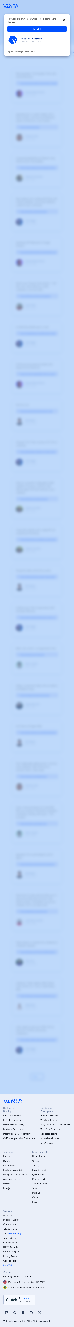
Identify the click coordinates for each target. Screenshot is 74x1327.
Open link (37, 29)
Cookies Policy (10, 1260)
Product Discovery (49, 1115)
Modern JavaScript (12, 1170)
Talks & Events (10, 1228)
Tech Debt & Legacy (50, 1129)
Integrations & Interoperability (17, 1133)
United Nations (39, 1156)
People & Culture (11, 1219)
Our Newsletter (10, 1242)
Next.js (6, 1188)
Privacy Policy (10, 1256)
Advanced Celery (11, 1179)
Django (6, 1160)
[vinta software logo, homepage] (12, 1101)
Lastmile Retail (39, 1170)
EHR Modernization (12, 1120)
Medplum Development (14, 1129)
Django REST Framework (15, 1174)
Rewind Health (39, 1179)
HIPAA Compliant (11, 1247)
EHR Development (12, 1115)
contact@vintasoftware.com (17, 1276)
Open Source (9, 1224)
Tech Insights (9, 1238)
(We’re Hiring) (14, 1233)
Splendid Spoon (40, 1183)
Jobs (5, 1233)
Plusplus (36, 1192)
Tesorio (35, 1188)
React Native (9, 1165)
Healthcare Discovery (13, 1124)
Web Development (49, 1120)
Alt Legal (36, 1165)
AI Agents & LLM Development (55, 1124)
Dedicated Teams (48, 1133)
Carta (35, 1197)
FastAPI (6, 1183)
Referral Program (11, 1251)
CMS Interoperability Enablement (19, 1138)
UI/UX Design (46, 1142)
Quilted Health (39, 1174)
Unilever (36, 1160)
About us (7, 1215)
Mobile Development (50, 1138)
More (34, 1201)
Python (6, 1156)
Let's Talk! (8, 1265)
